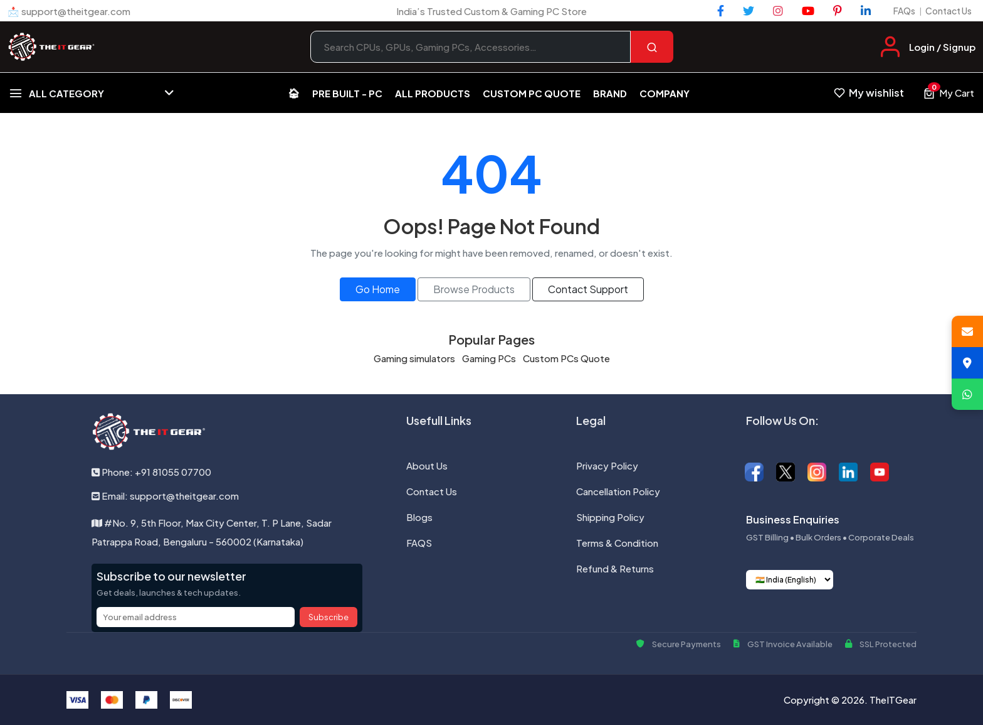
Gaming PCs (489, 358)
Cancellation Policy (618, 491)
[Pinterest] (837, 10)
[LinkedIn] (866, 10)
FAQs (904, 10)
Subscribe (328, 617)
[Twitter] (748, 10)
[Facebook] (720, 10)
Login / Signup (942, 47)
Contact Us (948, 10)
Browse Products (474, 289)
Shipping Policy (610, 517)
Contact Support (588, 289)
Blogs (419, 517)
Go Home (377, 289)
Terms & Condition (617, 543)
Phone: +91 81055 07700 (151, 472)
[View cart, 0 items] (948, 93)
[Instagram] (778, 10)
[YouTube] (808, 10)
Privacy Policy (607, 465)
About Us (427, 465)
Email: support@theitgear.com (165, 496)
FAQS (419, 543)
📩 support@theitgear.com (69, 11)
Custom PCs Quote (566, 358)
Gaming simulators (414, 358)
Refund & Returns (615, 568)
